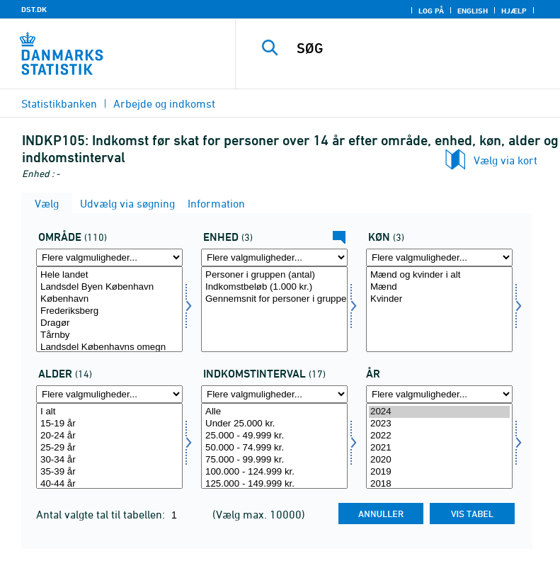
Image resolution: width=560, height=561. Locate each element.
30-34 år (109, 460)
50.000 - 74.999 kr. (274, 448)
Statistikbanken (59, 103)
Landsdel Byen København (109, 287)
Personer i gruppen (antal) (274, 275)
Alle (274, 412)
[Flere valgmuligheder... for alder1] (109, 394)
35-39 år (109, 472)
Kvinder (439, 299)
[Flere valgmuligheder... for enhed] (274, 257)
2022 (439, 436)
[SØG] (419, 48)
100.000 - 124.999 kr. (274, 472)
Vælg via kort (505, 160)
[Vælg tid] (439, 446)
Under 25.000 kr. (274, 424)
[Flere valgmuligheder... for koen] (439, 257)
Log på (431, 11)
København (109, 299)
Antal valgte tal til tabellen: (102, 514)
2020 (439, 460)
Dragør (109, 323)
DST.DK (34, 9)
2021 (439, 448)
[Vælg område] (109, 309)
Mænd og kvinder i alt (439, 275)
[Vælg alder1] (109, 446)
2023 (439, 424)
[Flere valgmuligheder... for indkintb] (274, 394)
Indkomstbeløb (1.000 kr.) (274, 287)
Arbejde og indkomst (164, 103)
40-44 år (109, 484)
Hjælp (514, 11)
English (472, 11)
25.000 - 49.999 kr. (274, 436)
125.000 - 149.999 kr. (274, 484)
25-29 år (109, 448)
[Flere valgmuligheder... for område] (109, 257)
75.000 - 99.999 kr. (274, 460)
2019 (439, 472)
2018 (439, 484)
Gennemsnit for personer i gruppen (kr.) (274, 299)
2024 (439, 412)
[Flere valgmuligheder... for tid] (439, 394)
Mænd (439, 287)
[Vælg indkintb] (274, 446)
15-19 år (109, 424)
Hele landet (109, 275)
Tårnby (109, 335)
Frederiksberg (109, 311)
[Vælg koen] (439, 309)
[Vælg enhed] (274, 309)
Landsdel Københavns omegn (109, 347)
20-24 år (109, 436)
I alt (109, 412)
